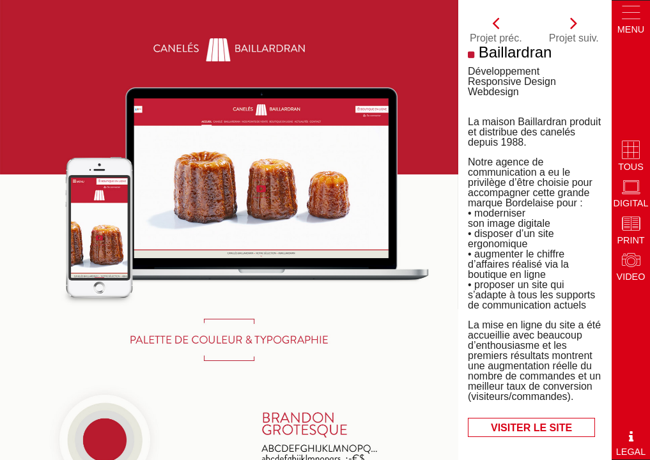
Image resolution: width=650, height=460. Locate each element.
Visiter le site (531, 427)
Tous (631, 157)
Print (630, 230)
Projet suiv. (574, 28)
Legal (631, 443)
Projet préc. (496, 28)
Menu (630, 19)
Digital (631, 194)
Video (631, 267)
